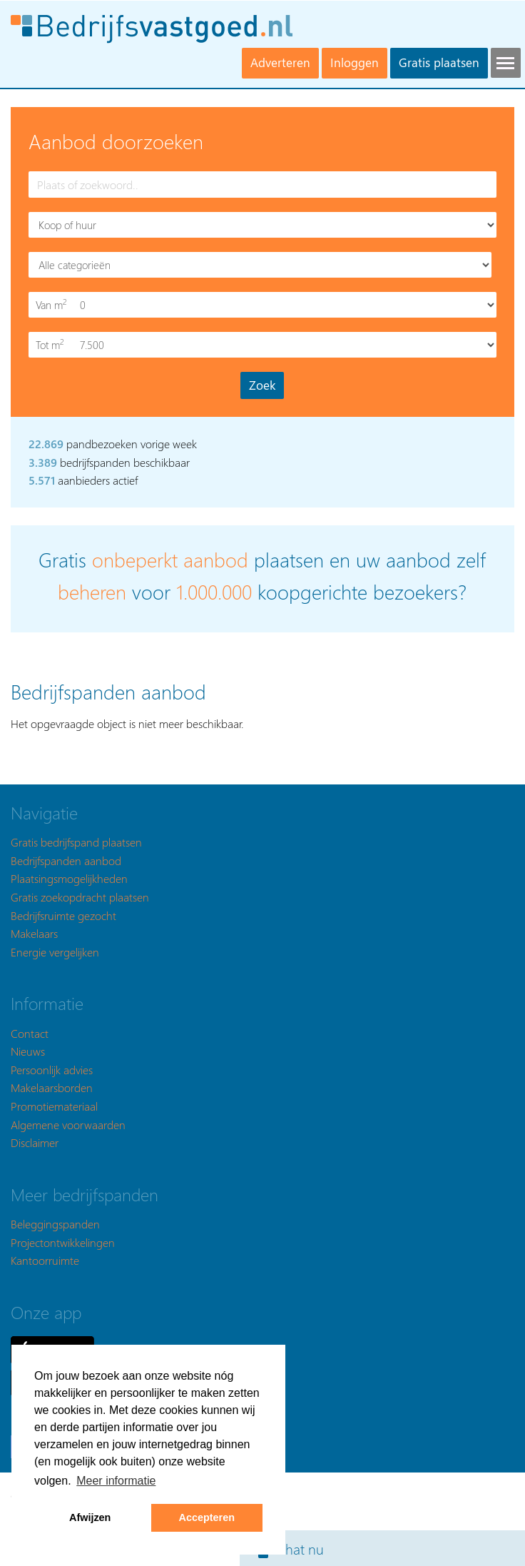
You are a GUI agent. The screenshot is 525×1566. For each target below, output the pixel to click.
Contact (30, 1033)
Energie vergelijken (55, 951)
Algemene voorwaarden (68, 1124)
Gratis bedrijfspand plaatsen (76, 841)
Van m (53, 304)
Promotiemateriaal (54, 1105)
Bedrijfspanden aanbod (66, 860)
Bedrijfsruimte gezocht (63, 915)
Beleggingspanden (55, 1223)
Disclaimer (34, 1142)
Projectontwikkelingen (63, 1242)
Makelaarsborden (52, 1087)
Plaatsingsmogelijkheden (69, 878)
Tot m (53, 344)
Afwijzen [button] (90, 1517)
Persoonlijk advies (52, 1069)
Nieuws (28, 1051)
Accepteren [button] (207, 1517)
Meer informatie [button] (116, 1481)
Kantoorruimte (45, 1260)
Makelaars (34, 933)
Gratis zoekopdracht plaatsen (80, 896)
